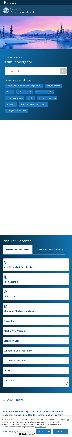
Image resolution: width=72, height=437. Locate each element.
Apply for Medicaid (53, 86)
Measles (30, 98)
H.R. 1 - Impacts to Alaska (47, 98)
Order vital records (24, 92)
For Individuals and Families (18, 249)
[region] (36, 426)
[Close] (68, 420)
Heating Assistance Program (16, 111)
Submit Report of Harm (14, 98)
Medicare (9, 92)
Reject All (60, 432)
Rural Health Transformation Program (34, 104)
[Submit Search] (63, 71)
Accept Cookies (44, 432)
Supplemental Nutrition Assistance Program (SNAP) (24, 86)
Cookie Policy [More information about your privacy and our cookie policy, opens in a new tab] (40, 427)
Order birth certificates (44, 92)
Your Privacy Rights (11, 432)
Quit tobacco (11, 104)
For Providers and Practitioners (48, 249)
